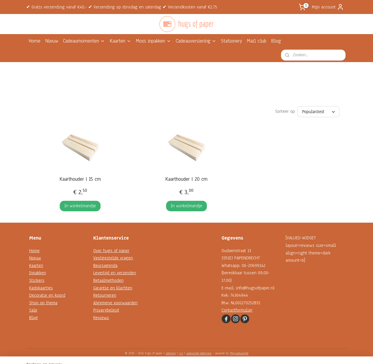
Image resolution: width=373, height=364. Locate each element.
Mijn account (328, 6)
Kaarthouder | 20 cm (186, 179)
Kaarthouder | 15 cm (80, 179)
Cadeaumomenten (84, 41)
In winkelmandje (80, 206)
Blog (276, 41)
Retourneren (104, 295)
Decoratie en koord (47, 295)
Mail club (256, 41)
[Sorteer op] (318, 111)
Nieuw (51, 41)
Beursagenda (105, 265)
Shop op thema (43, 303)
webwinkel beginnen (199, 353)
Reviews (101, 318)
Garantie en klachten (112, 288)
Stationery (231, 41)
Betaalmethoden (108, 280)
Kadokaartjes (41, 288)
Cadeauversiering (196, 41)
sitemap (171, 353)
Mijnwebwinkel (239, 353)
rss (181, 353)
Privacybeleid (106, 310)
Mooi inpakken (153, 41)
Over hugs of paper (111, 251)
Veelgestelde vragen (113, 258)
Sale (33, 310)
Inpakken (37, 273)
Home (35, 41)
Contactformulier (237, 310)
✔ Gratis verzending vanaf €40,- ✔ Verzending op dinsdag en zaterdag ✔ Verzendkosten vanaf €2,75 (121, 7)
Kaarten (120, 41)
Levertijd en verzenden (114, 273)
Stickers (36, 280)
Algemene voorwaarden (115, 303)
